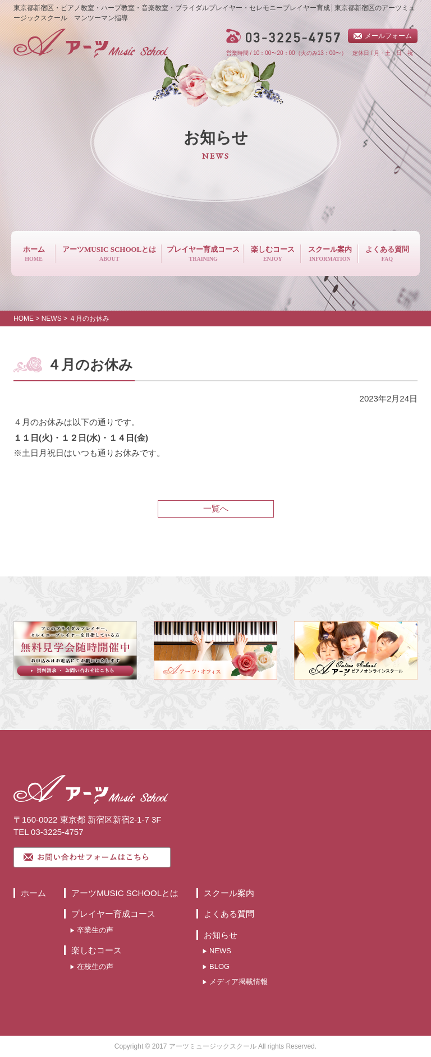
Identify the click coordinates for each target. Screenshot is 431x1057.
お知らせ (220, 935)
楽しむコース (96, 950)
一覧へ (215, 508)
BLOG (219, 966)
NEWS (220, 951)
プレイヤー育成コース (113, 913)
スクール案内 (229, 893)
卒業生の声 (95, 930)
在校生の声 (95, 966)
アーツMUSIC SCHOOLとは (124, 893)
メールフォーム (388, 36)
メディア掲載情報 (238, 981)
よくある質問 (229, 913)
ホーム (33, 893)
